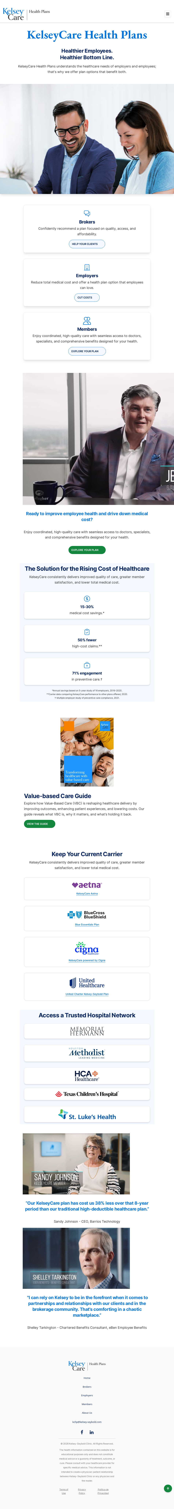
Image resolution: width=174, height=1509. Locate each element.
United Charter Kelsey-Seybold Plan (87, 993)
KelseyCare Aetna (87, 893)
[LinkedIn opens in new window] (92, 1432)
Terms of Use (63, 1491)
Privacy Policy (82, 1491)
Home (87, 1378)
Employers (87, 1395)
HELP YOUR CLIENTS (85, 243)
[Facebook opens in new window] (81, 1432)
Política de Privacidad (103, 1491)
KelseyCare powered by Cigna (87, 960)
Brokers (87, 1386)
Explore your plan (84, 351)
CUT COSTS (84, 297)
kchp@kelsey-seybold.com (87, 1422)
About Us (87, 1412)
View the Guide (37, 823)
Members (87, 1404)
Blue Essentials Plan (87, 924)
